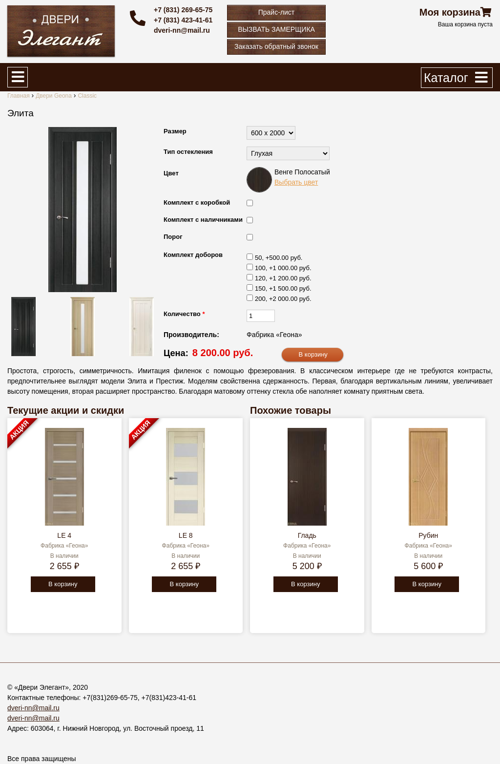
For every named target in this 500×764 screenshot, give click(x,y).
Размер (175, 131)
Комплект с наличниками (203, 219)
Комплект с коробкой (197, 202)
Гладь (307, 535)
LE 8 (186, 535)
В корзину (62, 584)
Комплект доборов (193, 254)
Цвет (171, 173)
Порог (173, 236)
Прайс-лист (276, 12)
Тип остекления (188, 151)
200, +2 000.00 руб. (283, 298)
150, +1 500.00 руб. (283, 288)
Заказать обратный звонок (276, 46)
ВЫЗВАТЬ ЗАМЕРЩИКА (276, 29)
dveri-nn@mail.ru (182, 30)
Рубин (428, 535)
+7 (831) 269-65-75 (183, 10)
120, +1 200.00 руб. (283, 278)
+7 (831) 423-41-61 (183, 20)
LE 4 (64, 535)
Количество (184, 314)
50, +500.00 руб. (278, 257)
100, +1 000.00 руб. (283, 268)
